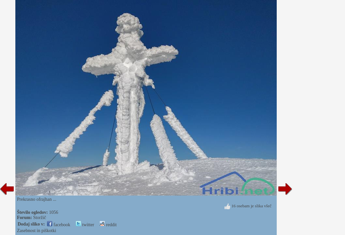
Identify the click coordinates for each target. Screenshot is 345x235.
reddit (108, 224)
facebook (58, 224)
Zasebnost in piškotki (36, 230)
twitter (85, 224)
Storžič (39, 217)
